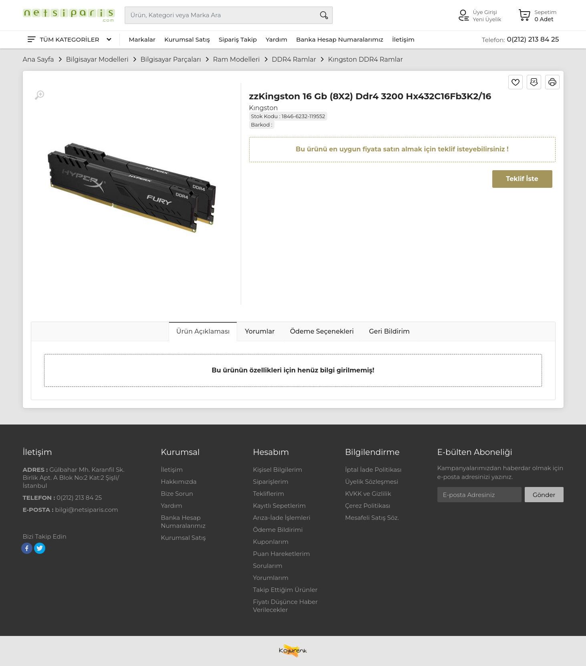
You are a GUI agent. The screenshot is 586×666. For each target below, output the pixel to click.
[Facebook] (26, 548)
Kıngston (263, 108)
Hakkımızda (179, 481)
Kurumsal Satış (187, 39)
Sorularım (267, 565)
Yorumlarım (271, 577)
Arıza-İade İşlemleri (281, 517)
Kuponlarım (271, 541)
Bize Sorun (177, 493)
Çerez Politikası (368, 505)
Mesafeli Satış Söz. (372, 517)
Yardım (276, 39)
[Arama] (324, 15)
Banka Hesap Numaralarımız (339, 39)
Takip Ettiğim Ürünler (285, 590)
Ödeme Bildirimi (278, 529)
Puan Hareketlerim (281, 553)
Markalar (142, 39)
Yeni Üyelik (487, 19)
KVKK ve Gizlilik (368, 493)
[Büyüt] (39, 95)
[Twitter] (39, 548)
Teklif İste (522, 179)
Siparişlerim (270, 481)
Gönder (544, 495)
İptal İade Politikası (373, 469)
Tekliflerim (268, 493)
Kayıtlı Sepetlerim (279, 505)
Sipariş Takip (238, 39)
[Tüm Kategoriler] (69, 40)
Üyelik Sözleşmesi (372, 481)
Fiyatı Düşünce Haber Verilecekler (285, 606)
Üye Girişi (485, 12)
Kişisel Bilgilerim (277, 469)
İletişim (403, 39)
